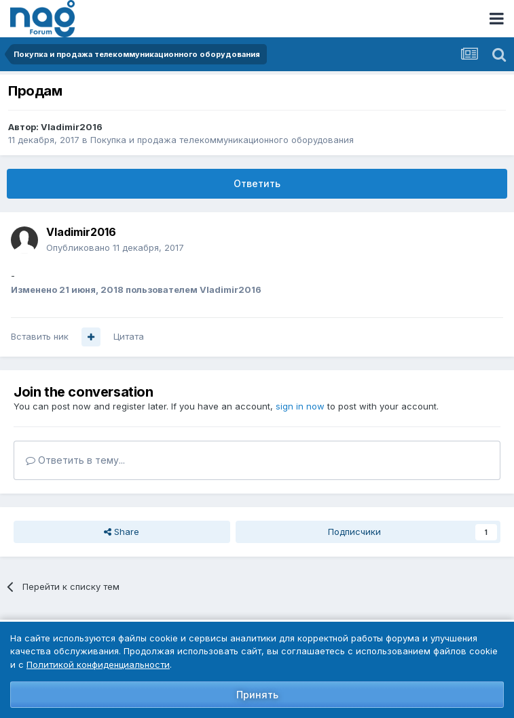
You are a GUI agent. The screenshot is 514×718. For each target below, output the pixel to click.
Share (121, 531)
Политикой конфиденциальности (98, 664)
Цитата (128, 336)
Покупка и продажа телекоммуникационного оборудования (222, 139)
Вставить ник (40, 336)
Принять (257, 694)
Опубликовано (115, 247)
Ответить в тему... (75, 460)
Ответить (257, 183)
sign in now (300, 406)
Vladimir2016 (72, 126)
